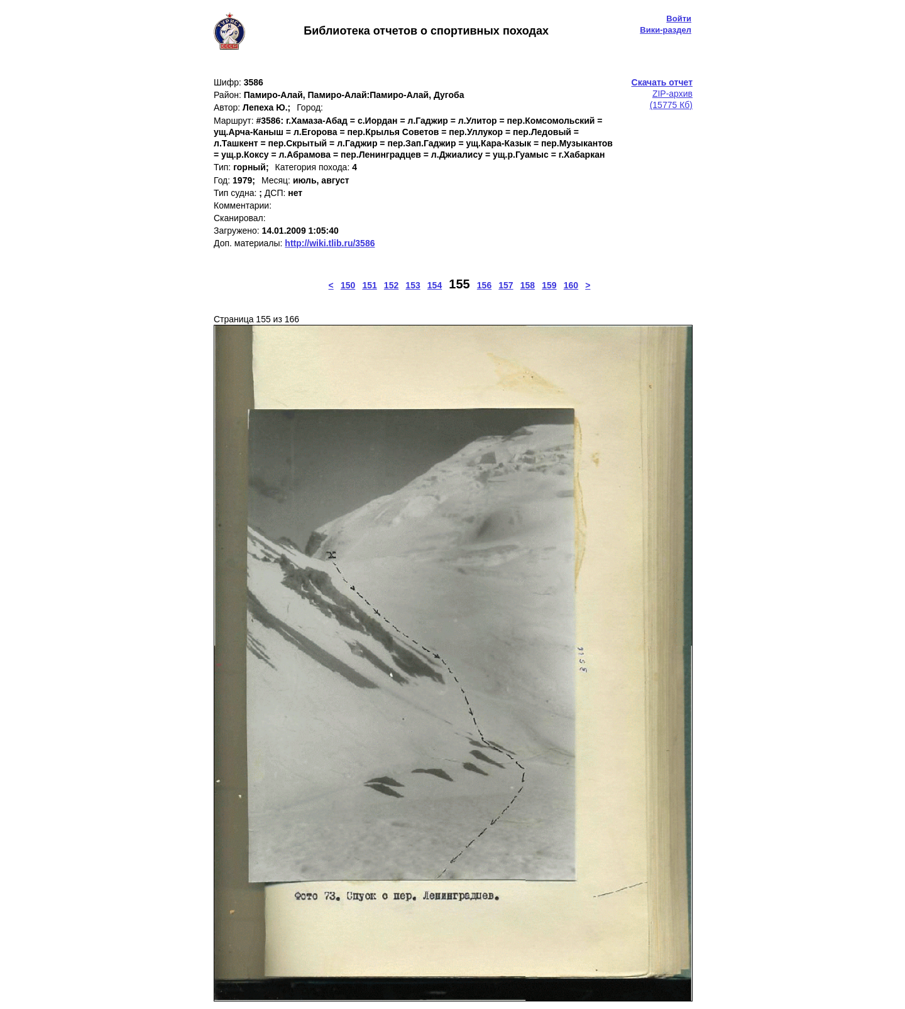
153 (412, 285)
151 (369, 285)
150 (348, 285)
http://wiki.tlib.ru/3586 (330, 243)
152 (391, 285)
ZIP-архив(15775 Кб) (662, 93)
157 (505, 285)
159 (549, 285)
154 (434, 285)
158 (527, 285)
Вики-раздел (665, 30)
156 (484, 285)
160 (571, 285)
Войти (678, 18)
